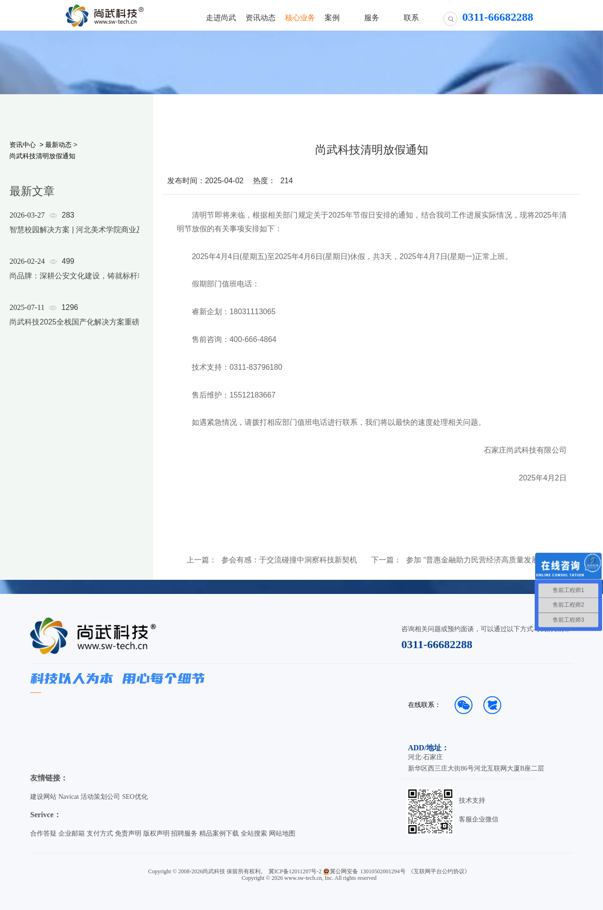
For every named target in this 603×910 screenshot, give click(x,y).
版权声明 (156, 833)
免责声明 (128, 833)
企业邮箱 (71, 833)
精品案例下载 (219, 833)
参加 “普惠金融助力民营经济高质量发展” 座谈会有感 (479, 560)
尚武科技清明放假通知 (42, 156)
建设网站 (43, 796)
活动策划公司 (100, 796)
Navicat (68, 796)
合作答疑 (43, 833)
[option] (82, 280)
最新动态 (58, 144)
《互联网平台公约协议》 (439, 871)
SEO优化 (134, 796)
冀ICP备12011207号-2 (295, 871)
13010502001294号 (383, 871)
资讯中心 (22, 144)
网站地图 (282, 833)
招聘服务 (184, 833)
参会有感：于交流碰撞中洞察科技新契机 (289, 560)
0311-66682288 (437, 644)
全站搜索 (254, 833)
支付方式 (100, 833)
